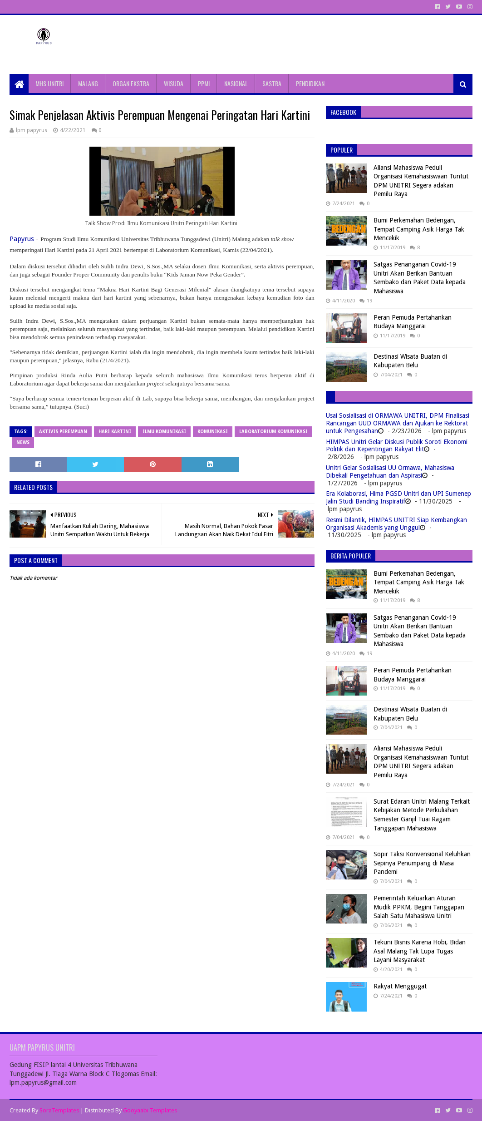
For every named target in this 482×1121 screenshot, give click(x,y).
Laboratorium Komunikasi (273, 431)
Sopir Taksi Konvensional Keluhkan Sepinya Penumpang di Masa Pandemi (422, 862)
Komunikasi (212, 431)
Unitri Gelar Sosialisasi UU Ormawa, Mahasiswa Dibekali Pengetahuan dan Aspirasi (390, 471)
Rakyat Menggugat (400, 986)
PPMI (204, 83)
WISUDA (173, 83)
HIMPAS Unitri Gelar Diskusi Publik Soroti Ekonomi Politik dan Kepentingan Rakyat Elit (396, 445)
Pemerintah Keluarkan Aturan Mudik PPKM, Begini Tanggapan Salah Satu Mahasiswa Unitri (419, 906)
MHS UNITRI (49, 83)
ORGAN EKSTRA (131, 83)
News (23, 442)
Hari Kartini (114, 431)
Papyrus (22, 239)
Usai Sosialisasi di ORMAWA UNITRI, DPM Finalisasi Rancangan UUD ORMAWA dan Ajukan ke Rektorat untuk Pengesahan (397, 423)
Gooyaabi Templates (150, 1110)
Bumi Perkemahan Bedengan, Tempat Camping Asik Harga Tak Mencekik (419, 229)
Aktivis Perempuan (63, 431)
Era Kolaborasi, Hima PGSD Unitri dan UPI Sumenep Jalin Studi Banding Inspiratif (398, 497)
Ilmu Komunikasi (164, 431)
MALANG (88, 83)
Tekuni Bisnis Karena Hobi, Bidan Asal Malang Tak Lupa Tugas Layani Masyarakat (420, 950)
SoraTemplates (59, 1110)
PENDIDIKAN (310, 83)
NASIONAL (236, 83)
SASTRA (271, 83)
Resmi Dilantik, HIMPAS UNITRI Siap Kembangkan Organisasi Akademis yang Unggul (396, 523)
